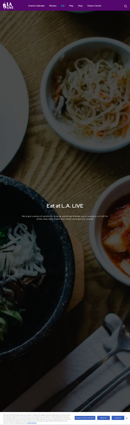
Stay (80, 5)
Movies (52, 5)
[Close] (127, 420)
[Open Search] (125, 6)
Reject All (103, 420)
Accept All (118, 420)
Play (71, 5)
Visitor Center (94, 5)
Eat (63, 5)
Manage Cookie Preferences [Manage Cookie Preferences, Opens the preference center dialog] (85, 420)
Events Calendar (37, 5)
